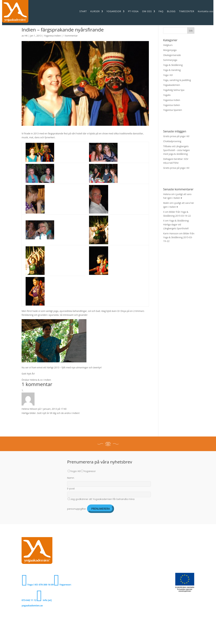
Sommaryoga (170, 59)
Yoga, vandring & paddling (177, 80)
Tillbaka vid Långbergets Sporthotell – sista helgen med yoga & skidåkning (176, 150)
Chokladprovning (172, 141)
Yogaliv (167, 95)
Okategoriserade (172, 55)
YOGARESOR (114, 11)
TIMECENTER (186, 11)
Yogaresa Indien (52, 35)
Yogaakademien (171, 84)
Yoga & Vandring (172, 70)
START (83, 11)
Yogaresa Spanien (172, 109)
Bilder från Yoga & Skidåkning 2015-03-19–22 (178, 237)
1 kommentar (70, 35)
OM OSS (147, 11)
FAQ (161, 11)
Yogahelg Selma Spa (173, 90)
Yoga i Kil (168, 75)
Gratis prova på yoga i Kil (176, 136)
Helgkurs (168, 45)
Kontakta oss (205, 11)
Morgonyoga (169, 50)
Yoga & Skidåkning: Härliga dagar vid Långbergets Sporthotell (176, 224)
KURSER (95, 11)
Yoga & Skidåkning (173, 65)
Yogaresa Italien (171, 105)
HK (26, 35)
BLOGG (171, 11)
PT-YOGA (133, 11)
